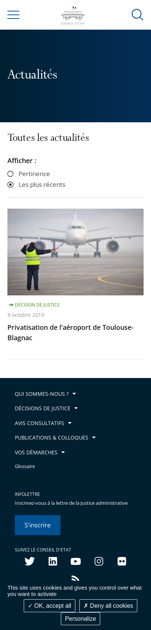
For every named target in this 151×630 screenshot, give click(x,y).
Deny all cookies (108, 606)
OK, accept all (49, 606)
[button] (138, 14)
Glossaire (25, 466)
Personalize (80, 619)
